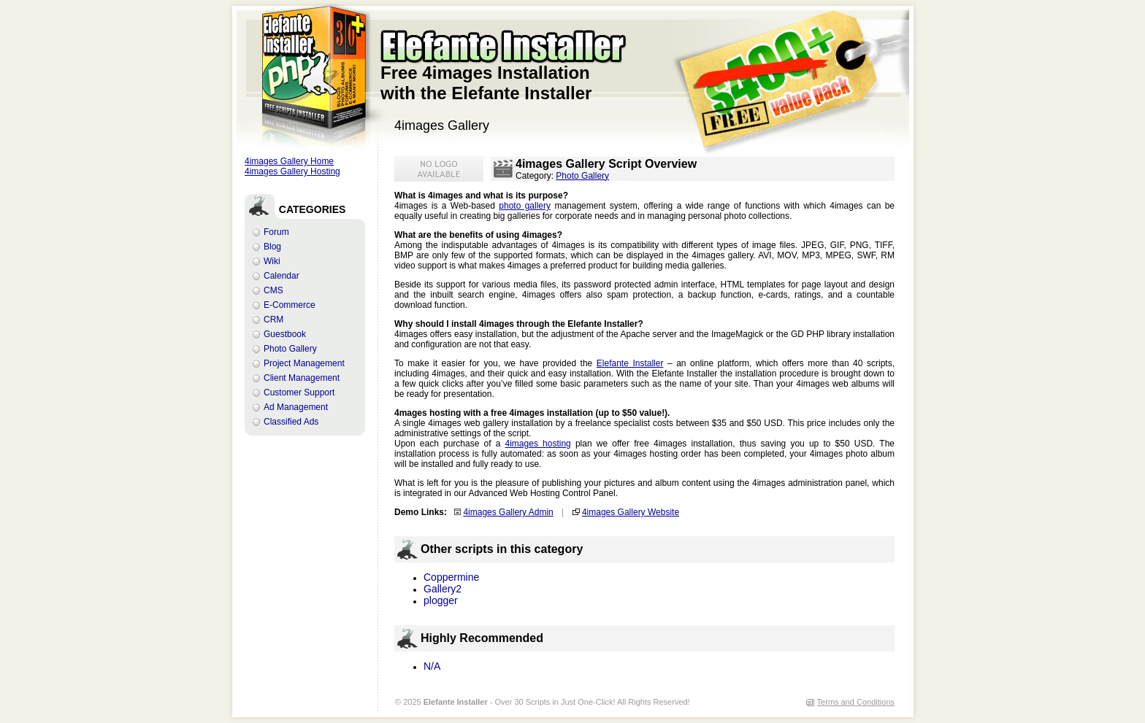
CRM (273, 319)
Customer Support (299, 392)
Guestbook (285, 334)
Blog (272, 246)
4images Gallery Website (630, 512)
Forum (276, 232)
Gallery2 (443, 589)
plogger (441, 600)
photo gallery (525, 206)
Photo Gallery (290, 349)
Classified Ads (291, 422)
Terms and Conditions (856, 701)
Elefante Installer (630, 363)
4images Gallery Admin (508, 512)
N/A (432, 666)
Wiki (272, 261)
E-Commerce (289, 305)
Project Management (304, 363)
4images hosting (538, 443)
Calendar (281, 276)
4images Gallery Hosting (292, 171)
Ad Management (296, 407)
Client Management (302, 378)
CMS (273, 290)
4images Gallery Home (289, 161)
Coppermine (451, 577)
